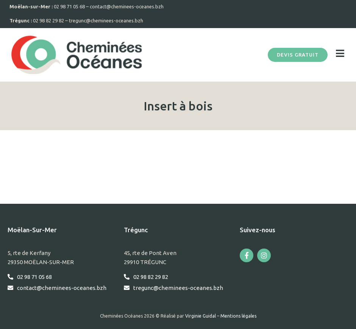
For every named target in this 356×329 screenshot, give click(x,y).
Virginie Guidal (200, 315)
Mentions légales (238, 315)
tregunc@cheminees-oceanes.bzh (106, 20)
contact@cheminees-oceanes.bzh (127, 6)
